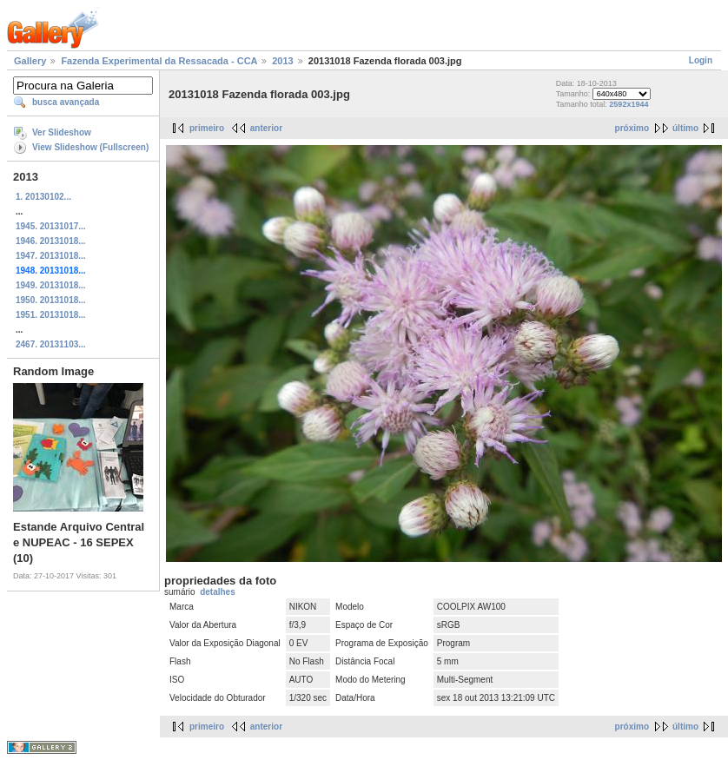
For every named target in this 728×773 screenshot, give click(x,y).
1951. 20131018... (51, 315)
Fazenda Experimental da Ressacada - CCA (159, 61)
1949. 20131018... (51, 285)
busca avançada (65, 102)
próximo (632, 128)
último (685, 128)
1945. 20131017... (51, 226)
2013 (282, 61)
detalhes (217, 592)
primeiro (206, 128)
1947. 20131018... (51, 256)
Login (700, 60)
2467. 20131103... (51, 344)
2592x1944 (628, 104)
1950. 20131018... (51, 300)
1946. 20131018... (51, 241)
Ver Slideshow (61, 132)
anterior (266, 128)
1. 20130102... (43, 197)
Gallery (30, 61)
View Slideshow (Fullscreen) (90, 147)
